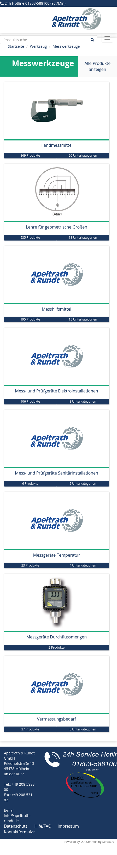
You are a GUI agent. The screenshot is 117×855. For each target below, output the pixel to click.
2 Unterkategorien (82, 483)
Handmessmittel (56, 145)
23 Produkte (30, 565)
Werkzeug (38, 46)
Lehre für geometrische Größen (56, 227)
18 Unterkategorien (83, 237)
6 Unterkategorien (82, 729)
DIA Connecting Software (97, 842)
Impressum (68, 826)
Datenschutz (16, 826)
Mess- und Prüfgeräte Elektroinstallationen (56, 391)
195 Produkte (30, 319)
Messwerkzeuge (66, 46)
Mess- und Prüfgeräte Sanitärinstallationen (56, 473)
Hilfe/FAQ (43, 826)
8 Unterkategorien (82, 401)
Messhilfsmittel (56, 309)
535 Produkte (30, 237)
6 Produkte (30, 483)
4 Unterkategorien (82, 565)
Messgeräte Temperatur (56, 555)
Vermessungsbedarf (56, 719)
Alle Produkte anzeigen (97, 66)
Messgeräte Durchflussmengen (56, 637)
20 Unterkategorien (83, 155)
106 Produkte (30, 401)
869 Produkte (30, 155)
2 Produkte (57, 647)
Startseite (16, 46)
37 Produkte (30, 729)
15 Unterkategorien (83, 319)
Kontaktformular (19, 832)
